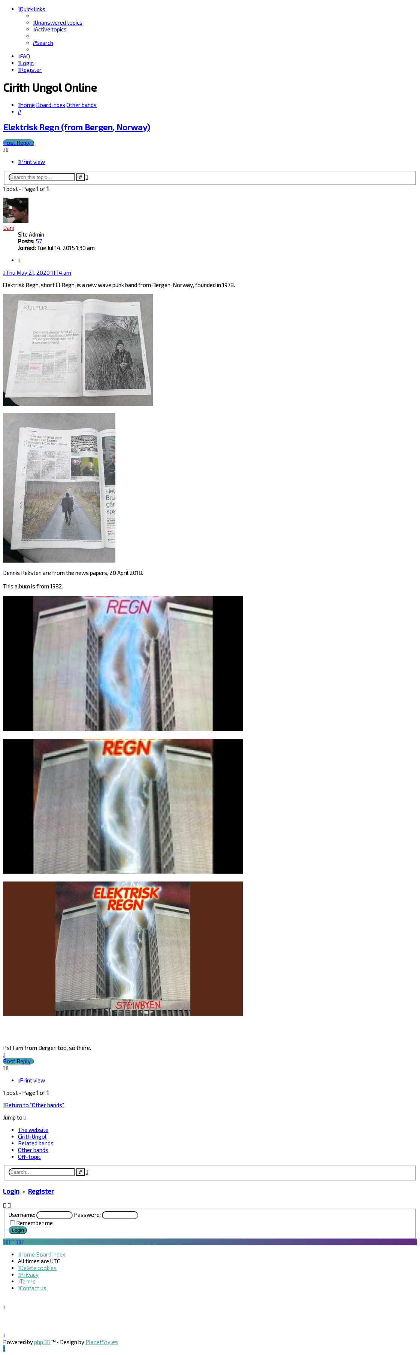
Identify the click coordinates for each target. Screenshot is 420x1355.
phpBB (42, 1342)
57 (39, 241)
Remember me (34, 1223)
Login (11, 1191)
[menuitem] (57, 22)
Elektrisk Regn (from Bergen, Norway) (76, 127)
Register (41, 1191)
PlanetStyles (101, 1342)
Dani (8, 227)
